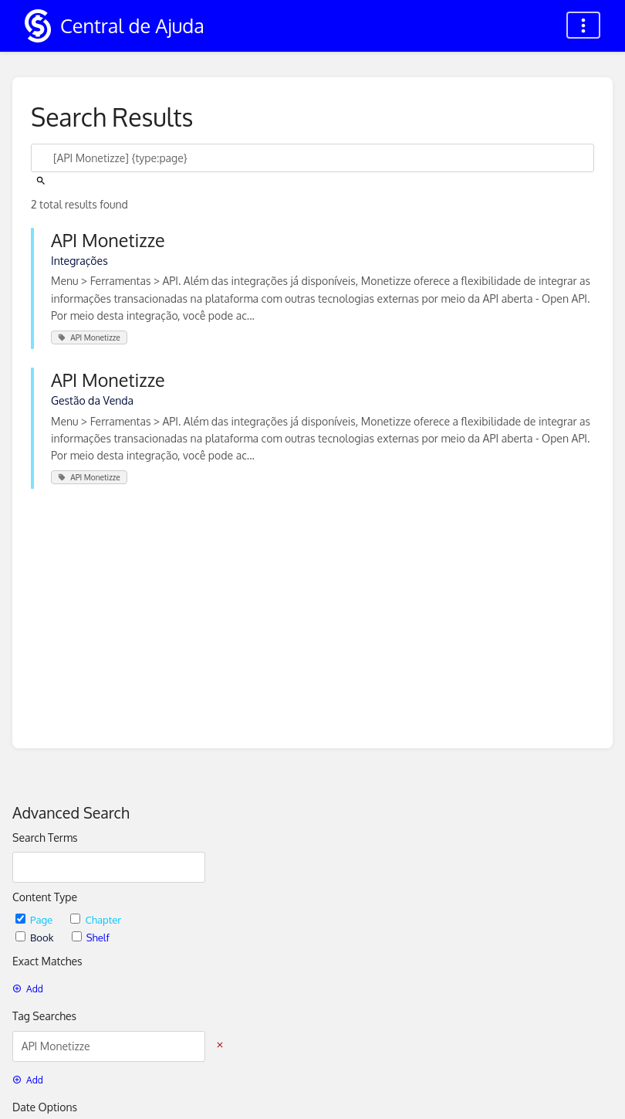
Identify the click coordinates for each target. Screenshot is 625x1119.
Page (35, 919)
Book (35, 937)
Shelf (91, 937)
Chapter (95, 919)
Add (27, 989)
